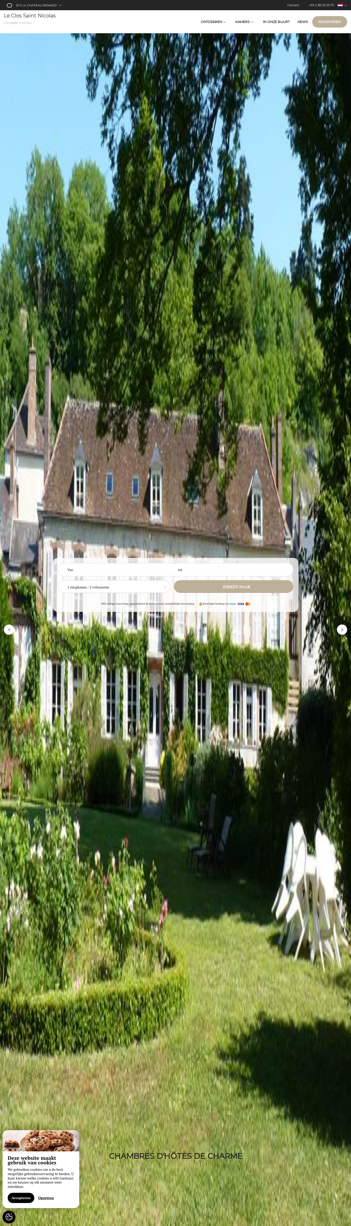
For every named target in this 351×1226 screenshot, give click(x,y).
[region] (41, 1169)
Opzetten (46, 1197)
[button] (9, 630)
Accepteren (21, 1197)
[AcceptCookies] (9, 1217)
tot (180, 569)
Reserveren (330, 22)
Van (70, 569)
